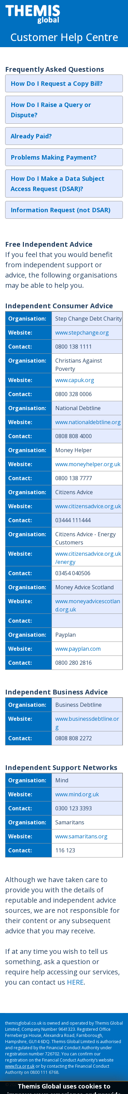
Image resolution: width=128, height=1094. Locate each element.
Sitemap (13, 1091)
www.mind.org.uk (77, 794)
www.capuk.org (74, 380)
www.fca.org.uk (19, 1066)
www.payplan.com (78, 648)
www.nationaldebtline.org (88, 422)
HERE (75, 982)
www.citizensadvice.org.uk (88, 506)
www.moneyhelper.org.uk (87, 464)
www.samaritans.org (81, 836)
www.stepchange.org (82, 332)
